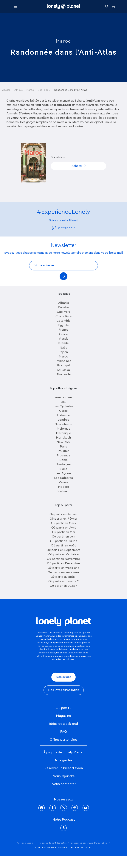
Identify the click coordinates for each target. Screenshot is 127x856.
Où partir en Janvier (63, 514)
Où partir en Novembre (63, 559)
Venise (63, 482)
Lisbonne (63, 415)
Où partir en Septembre (63, 550)
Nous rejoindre (63, 776)
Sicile (63, 469)
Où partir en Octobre (63, 554)
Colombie (64, 320)
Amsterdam (63, 397)
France (64, 329)
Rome (63, 460)
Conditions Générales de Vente (51, 847)
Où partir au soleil (64, 577)
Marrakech (63, 437)
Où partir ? (64, 708)
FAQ (63, 731)
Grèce (63, 334)
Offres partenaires (64, 739)
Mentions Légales (25, 843)
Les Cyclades (63, 406)
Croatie (63, 307)
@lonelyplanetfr (63, 228)
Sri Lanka (63, 370)
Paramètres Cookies (81, 847)
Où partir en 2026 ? (63, 585)
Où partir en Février (64, 518)
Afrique (18, 90)
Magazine (63, 716)
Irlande (63, 338)
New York (64, 442)
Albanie (63, 303)
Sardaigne (63, 464)
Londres (63, 419)
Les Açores (63, 473)
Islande (63, 343)
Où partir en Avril (63, 527)
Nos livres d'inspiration (63, 690)
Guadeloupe (63, 424)
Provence (63, 455)
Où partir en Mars (63, 523)
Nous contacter (64, 784)
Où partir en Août (63, 545)
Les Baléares (63, 478)
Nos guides (63, 677)
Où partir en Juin (63, 536)
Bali (63, 402)
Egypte (63, 325)
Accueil (6, 90)
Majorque (63, 428)
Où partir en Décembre (63, 563)
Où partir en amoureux (63, 572)
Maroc (63, 41)
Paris (63, 446)
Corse (63, 410)
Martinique (63, 433)
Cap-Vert (63, 311)
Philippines (63, 361)
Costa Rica (63, 316)
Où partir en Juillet (63, 541)
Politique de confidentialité (53, 843)
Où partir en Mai (63, 532)
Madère (63, 486)
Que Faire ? (44, 90)
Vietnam (63, 491)
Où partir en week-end (64, 568)
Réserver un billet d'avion (63, 768)
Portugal (63, 365)
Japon (63, 352)
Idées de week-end (63, 724)
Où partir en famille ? (63, 581)
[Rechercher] (106, 6)
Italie (63, 347)
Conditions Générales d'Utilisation (89, 843)
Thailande (63, 374)
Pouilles (63, 451)
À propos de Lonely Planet (63, 752)
